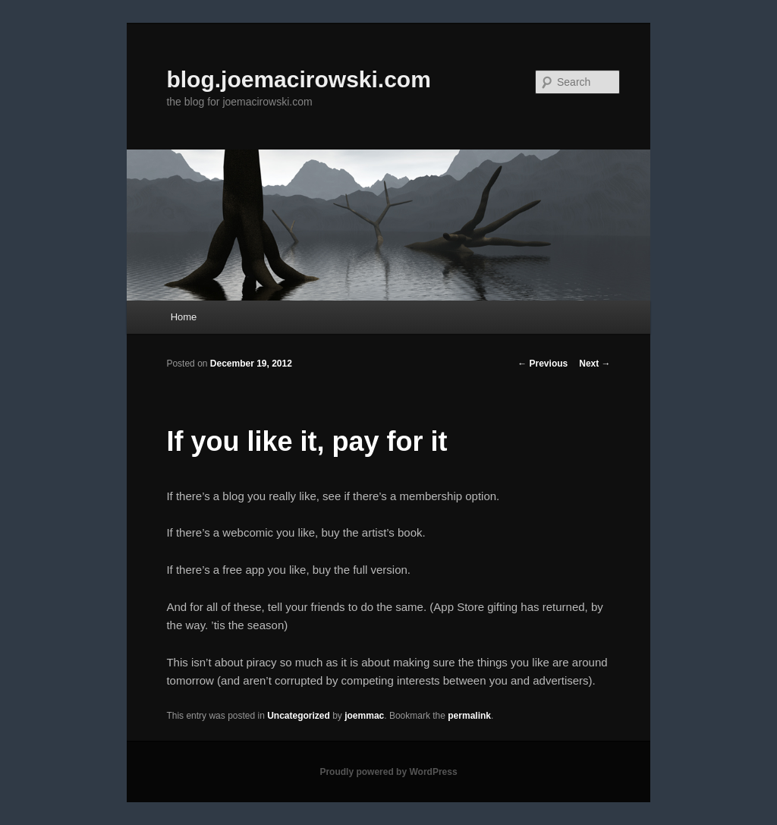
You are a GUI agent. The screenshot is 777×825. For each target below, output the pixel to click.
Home (184, 317)
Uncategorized (298, 715)
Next (594, 363)
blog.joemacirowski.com (298, 79)
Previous (542, 363)
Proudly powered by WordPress (388, 772)
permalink (469, 715)
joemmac (364, 715)
